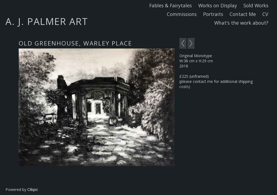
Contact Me (243, 14)
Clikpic (32, 189)
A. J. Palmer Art (46, 21)
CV (265, 14)
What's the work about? (241, 23)
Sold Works (255, 5)
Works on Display (217, 5)
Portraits (213, 14)
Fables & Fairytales (170, 5)
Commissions (182, 14)
